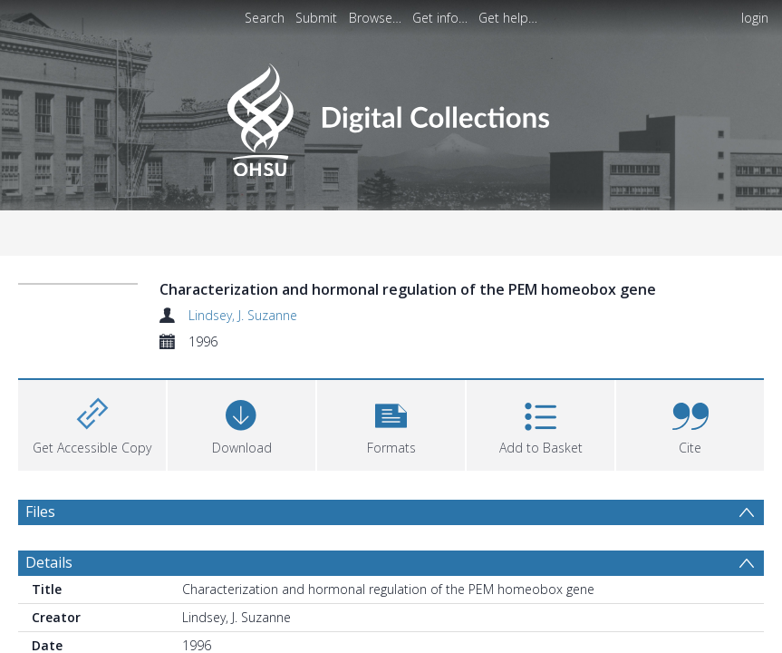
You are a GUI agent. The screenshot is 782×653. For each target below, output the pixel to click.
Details (48, 562)
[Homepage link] (391, 114)
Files (40, 511)
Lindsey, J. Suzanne (242, 315)
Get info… (440, 17)
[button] (391, 423)
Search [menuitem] (265, 17)
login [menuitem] (754, 17)
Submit (316, 17)
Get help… (507, 17)
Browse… (375, 17)
